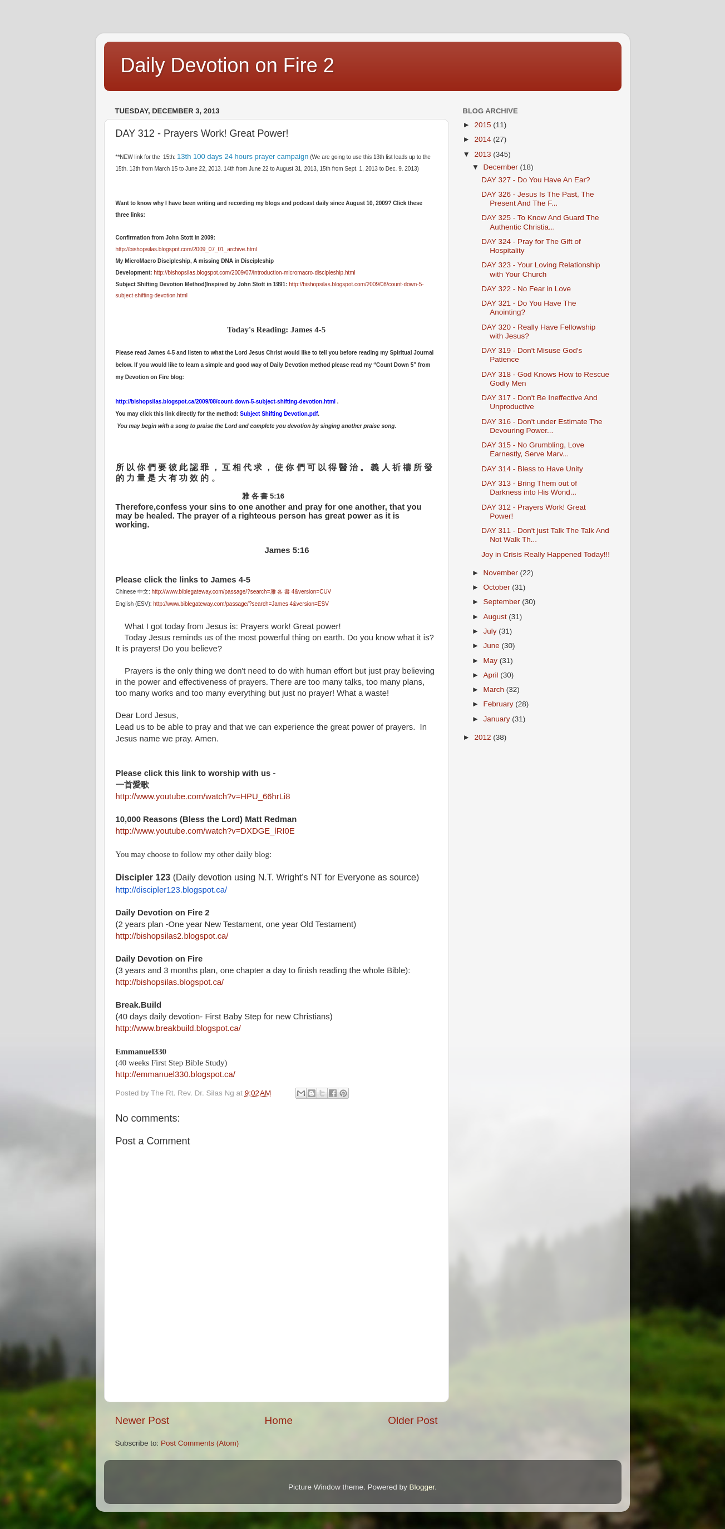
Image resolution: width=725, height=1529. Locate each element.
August (496, 616)
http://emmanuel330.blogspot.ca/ (175, 1074)
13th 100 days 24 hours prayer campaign (242, 156)
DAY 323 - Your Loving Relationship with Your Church (540, 269)
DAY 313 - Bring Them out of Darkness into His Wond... (529, 487)
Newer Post (142, 1420)
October (498, 587)
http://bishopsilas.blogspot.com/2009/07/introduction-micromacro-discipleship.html (254, 273)
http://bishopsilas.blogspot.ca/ (170, 982)
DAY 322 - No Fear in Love (526, 289)
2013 (483, 154)
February (500, 704)
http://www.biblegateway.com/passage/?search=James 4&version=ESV (241, 604)
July (491, 631)
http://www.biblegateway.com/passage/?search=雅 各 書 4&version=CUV (242, 592)
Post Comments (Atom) (200, 1443)
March (495, 689)
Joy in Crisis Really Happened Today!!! (545, 554)
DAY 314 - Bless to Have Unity (532, 469)
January (498, 719)
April (492, 675)
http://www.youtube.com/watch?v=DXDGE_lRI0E (205, 830)
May (492, 660)
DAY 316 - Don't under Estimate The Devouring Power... (541, 426)
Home (279, 1420)
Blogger (422, 1487)
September (503, 601)
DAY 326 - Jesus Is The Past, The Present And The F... (537, 198)
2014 (483, 139)
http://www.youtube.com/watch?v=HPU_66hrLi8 (203, 796)
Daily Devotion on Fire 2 (227, 65)
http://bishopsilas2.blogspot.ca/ (172, 936)
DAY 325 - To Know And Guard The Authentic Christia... (540, 222)
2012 (483, 737)
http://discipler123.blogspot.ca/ (172, 889)
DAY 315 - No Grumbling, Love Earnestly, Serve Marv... (532, 449)
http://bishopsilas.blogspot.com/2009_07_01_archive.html (187, 249)
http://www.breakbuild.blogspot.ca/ (178, 1028)
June (493, 645)
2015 (483, 125)
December (502, 167)
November (502, 573)
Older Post (412, 1420)
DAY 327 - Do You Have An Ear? (535, 180)
